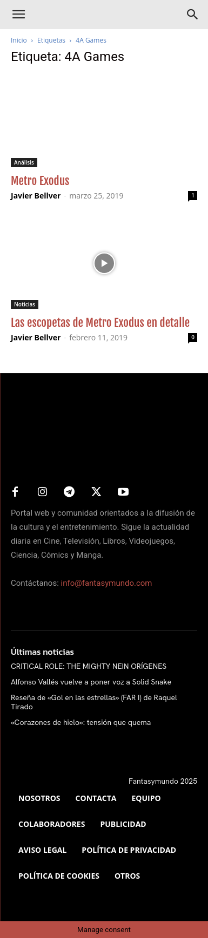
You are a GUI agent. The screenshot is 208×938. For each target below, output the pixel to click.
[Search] (193, 14)
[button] (18, 14)
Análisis (24, 162)
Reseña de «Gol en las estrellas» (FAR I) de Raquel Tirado (94, 702)
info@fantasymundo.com (106, 583)
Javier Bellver (36, 195)
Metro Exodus (40, 181)
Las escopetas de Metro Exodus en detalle (100, 323)
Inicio (19, 40)
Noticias (24, 304)
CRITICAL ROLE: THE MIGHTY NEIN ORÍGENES (88, 666)
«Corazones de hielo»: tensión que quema (81, 722)
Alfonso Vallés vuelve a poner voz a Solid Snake (91, 682)
